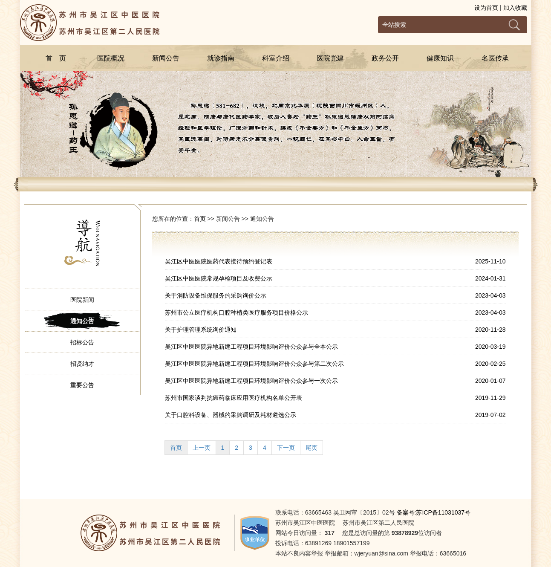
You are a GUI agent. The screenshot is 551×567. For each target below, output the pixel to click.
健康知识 (440, 58)
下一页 (286, 447)
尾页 (311, 447)
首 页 (56, 58)
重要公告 (82, 385)
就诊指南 (220, 58)
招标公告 (82, 342)
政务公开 (385, 58)
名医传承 (495, 58)
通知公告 (82, 321)
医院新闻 (82, 299)
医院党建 (330, 58)
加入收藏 (515, 7)
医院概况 (110, 58)
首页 (200, 218)
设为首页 (486, 7)
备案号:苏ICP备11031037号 (434, 512)
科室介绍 (275, 58)
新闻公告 (165, 58)
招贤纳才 (82, 363)
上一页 (202, 447)
